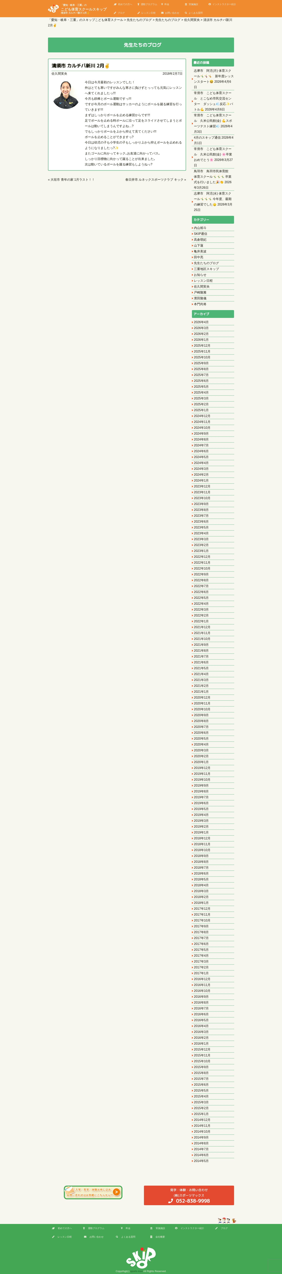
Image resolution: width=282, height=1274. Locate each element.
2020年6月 (201, 732)
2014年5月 (201, 1161)
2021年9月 (201, 644)
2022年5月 (201, 597)
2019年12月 (202, 768)
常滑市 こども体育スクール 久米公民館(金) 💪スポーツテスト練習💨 (213, 121)
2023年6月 (201, 521)
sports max (136, 1271)
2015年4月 (201, 1096)
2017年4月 (201, 955)
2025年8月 (201, 369)
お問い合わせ (170, 13)
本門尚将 (200, 304)
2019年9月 (201, 785)
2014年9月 (201, 1137)
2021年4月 (201, 674)
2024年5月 (201, 457)
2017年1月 (201, 973)
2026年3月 (201, 328)
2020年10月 (202, 709)
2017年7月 (201, 938)
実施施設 (191, 4)
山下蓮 (198, 245)
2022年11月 (202, 562)
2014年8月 (201, 1143)
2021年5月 (201, 668)
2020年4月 (201, 744)
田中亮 (198, 257)
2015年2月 (201, 1108)
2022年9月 (201, 574)
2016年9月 (201, 996)
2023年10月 (202, 498)
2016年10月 (202, 990)
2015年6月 (201, 1084)
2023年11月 (202, 492)
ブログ (119, 13)
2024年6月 (201, 451)
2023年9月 (201, 504)
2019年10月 (202, 779)
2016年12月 (202, 979)
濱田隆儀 (200, 298)
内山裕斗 (200, 228)
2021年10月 (202, 639)
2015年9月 (201, 1067)
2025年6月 (201, 380)
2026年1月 (201, 339)
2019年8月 (201, 791)
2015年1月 (201, 1114)
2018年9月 (201, 856)
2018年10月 (202, 850)
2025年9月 (201, 363)
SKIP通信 (200, 233)
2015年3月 (201, 1102)
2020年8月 (201, 721)
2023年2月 (201, 545)
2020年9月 (201, 715)
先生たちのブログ (206, 263)
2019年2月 (201, 826)
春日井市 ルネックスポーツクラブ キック (154, 179)
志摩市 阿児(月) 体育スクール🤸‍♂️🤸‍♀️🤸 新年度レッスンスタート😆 (214, 76)
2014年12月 (202, 1119)
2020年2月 (201, 756)
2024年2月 (201, 474)
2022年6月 (201, 592)
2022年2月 (201, 615)
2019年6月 (201, 803)
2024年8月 (201, 439)
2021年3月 (201, 680)
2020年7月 (201, 727)
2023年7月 (201, 515)
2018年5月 (201, 879)
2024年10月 (202, 427)
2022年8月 (201, 580)
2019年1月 (201, 832)
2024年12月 (202, 416)
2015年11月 (202, 1055)
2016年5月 (201, 1020)
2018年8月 (201, 861)
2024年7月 (201, 445)
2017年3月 (201, 961)
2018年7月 (201, 867)
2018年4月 (201, 885)
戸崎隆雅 (200, 292)
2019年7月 (201, 797)
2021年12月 (202, 627)
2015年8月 (201, 1073)
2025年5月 (201, 386)
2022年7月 (201, 586)
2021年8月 (201, 650)
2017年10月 (202, 920)
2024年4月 (201, 463)
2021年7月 (201, 656)
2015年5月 (201, 1090)
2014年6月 (201, 1155)
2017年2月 (201, 967)
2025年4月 (201, 392)
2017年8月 (201, 932)
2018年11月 (202, 844)
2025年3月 (201, 398)
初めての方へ (123, 4)
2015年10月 (202, 1061)
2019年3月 (201, 820)
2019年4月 (201, 814)
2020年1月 (201, 762)
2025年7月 (201, 375)
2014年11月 (202, 1125)
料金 (165, 4)
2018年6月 (201, 873)
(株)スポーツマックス (189, 1195)
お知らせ (200, 274)
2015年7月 (201, 1078)
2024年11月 (202, 421)
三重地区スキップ (206, 269)
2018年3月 (201, 891)
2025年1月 (201, 410)
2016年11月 (202, 985)
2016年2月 (201, 1037)
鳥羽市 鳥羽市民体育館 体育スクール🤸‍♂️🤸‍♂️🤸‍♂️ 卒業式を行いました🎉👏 (212, 177)
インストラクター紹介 (222, 4)
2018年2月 (201, 897)
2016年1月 (201, 1043)
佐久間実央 (59, 73)
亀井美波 (200, 251)
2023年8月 (201, 509)
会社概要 (157, 1236)
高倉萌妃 (200, 239)
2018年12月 (202, 838)
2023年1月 (201, 551)
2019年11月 (202, 773)
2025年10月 (202, 357)
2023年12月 (202, 486)
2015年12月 (202, 1049)
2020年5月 (201, 738)
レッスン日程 (146, 13)
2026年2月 (201, 334)
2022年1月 (201, 621)
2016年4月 (201, 1026)
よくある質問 (194, 13)
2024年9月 (201, 433)
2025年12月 (202, 345)
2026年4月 (201, 322)
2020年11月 (202, 703)
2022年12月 (202, 556)
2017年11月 (202, 914)
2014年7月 (201, 1149)
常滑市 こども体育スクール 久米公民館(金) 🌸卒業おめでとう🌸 (213, 154)
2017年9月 (201, 926)
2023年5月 (201, 527)
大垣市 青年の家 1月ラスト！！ (73, 179)
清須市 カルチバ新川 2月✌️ (81, 65)
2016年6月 (201, 1014)
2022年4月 (201, 603)
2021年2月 (201, 685)
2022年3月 (201, 609)
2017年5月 (201, 949)
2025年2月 (201, 404)
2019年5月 (201, 809)
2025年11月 (202, 351)
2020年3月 (201, 750)
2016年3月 (201, 1032)
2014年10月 (202, 1131)
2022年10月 (202, 568)
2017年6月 (201, 944)
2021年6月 (201, 662)
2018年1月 (201, 902)
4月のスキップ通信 (207, 137)
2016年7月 (201, 1008)
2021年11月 (202, 633)
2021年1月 (201, 691)
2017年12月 (202, 908)
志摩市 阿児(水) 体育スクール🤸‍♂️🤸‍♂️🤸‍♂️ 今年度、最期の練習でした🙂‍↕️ (212, 199)
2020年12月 (202, 697)
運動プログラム (147, 4)
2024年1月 (201, 480)
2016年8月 (201, 1002)
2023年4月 (201, 533)
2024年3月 (201, 468)
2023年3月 (201, 539)
